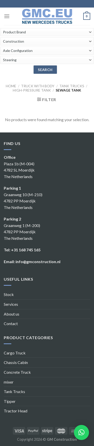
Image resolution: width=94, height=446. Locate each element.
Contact (11, 323)
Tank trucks (71, 86)
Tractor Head (15, 410)
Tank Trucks (14, 391)
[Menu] (7, 16)
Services (11, 304)
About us (11, 314)
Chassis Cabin (16, 362)
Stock (9, 294)
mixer (9, 382)
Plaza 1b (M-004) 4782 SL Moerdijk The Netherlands (19, 170)
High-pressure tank (32, 90)
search (45, 69)
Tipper (10, 401)
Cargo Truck (15, 352)
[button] (81, 432)
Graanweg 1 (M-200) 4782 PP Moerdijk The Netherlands (22, 232)
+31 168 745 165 (26, 249)
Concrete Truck (17, 372)
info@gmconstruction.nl (38, 261)
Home (11, 86)
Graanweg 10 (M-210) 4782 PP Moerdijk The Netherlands (23, 201)
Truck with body (37, 86)
